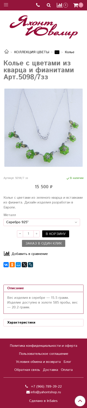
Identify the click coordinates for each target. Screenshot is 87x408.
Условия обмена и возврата (38, 361)
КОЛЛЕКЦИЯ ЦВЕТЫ (31, 52)
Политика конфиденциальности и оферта (43, 345)
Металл (9, 215)
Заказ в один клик (43, 243)
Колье (69, 52)
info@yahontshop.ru (46, 392)
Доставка (50, 369)
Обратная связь (27, 369)
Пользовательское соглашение (43, 353)
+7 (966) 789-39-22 (46, 386)
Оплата (67, 369)
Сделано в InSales (43, 401)
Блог (67, 361)
